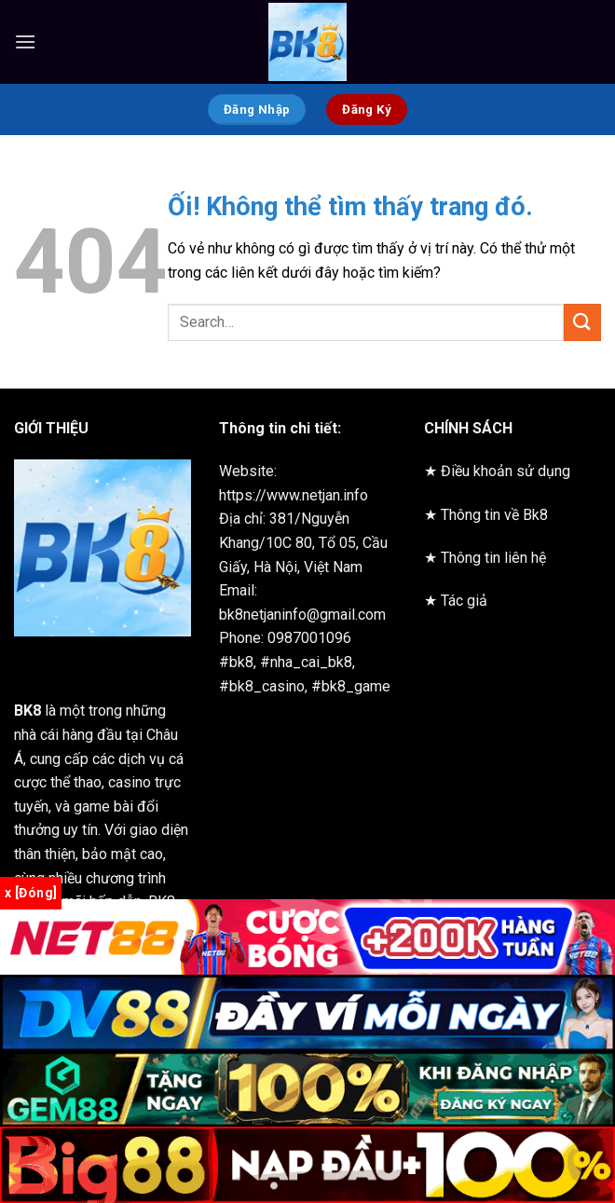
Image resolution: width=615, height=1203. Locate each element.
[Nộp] (582, 322)
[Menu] (25, 41)
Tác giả (464, 600)
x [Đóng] (31, 892)
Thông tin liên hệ (493, 558)
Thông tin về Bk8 (494, 515)
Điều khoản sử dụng (505, 471)
